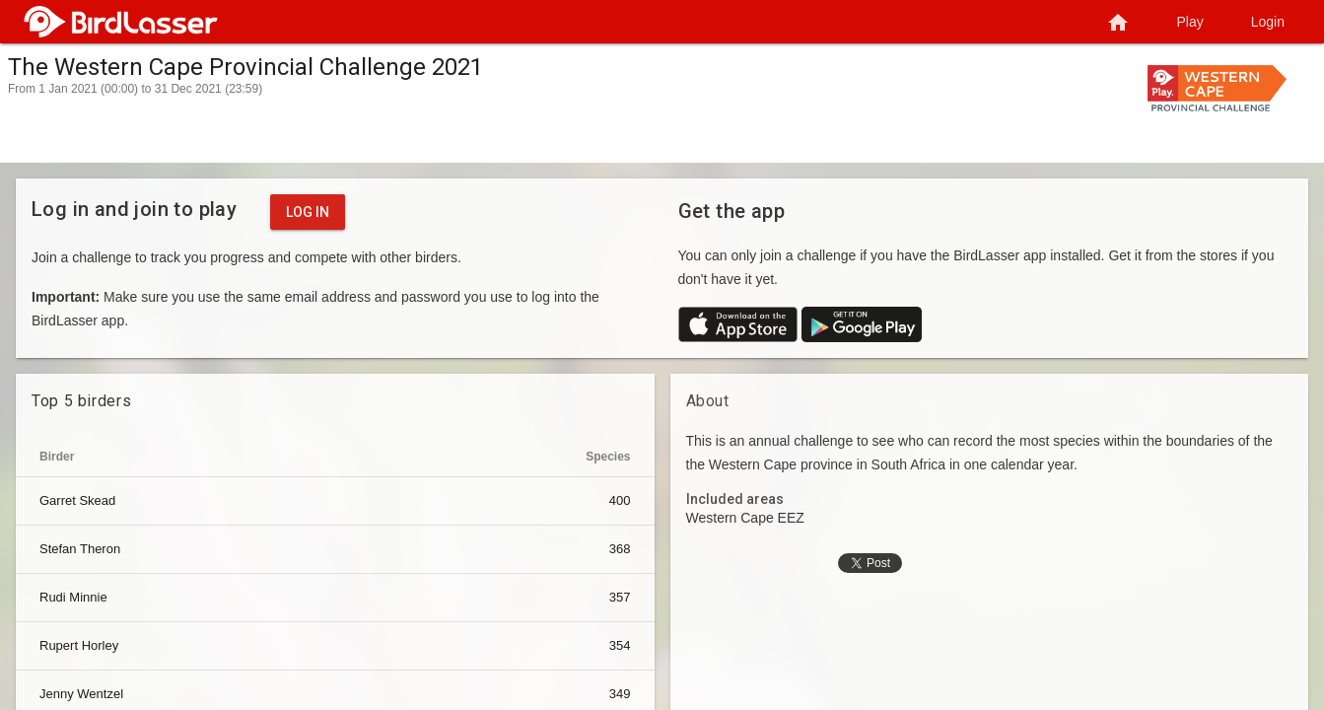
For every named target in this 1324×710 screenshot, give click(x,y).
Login (1268, 22)
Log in (307, 212)
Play (1190, 22)
